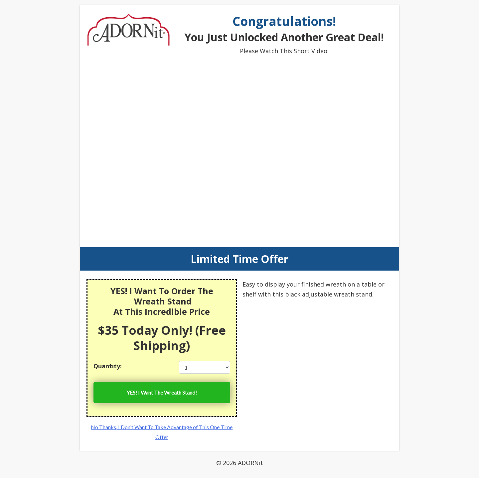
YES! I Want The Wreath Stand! (161, 392)
